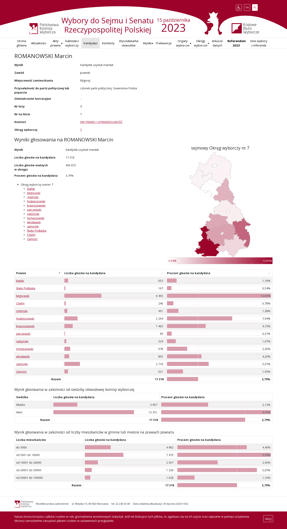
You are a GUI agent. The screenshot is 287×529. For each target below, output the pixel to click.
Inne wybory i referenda (258, 43)
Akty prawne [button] (55, 43)
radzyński (33, 214)
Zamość (32, 239)
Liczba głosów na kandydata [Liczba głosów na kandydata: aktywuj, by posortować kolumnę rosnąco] (84, 273)
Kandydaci (90, 43)
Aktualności (38, 43)
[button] (147, 43)
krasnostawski (36, 205)
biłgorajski (33, 193)
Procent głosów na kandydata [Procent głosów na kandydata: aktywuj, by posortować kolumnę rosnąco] (188, 273)
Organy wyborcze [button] (183, 43)
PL (256, 6)
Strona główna (22, 43)
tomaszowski (35, 218)
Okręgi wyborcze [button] (200, 43)
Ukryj (268, 519)
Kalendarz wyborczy (72, 43)
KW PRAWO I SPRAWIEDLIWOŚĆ (101, 122)
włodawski (34, 222)
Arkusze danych (217, 43)
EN (247, 6)
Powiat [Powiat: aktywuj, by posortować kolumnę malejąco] (21, 273)
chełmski (32, 197)
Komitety (108, 43)
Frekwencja (163, 43)
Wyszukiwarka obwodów (128, 43)
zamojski (33, 226)
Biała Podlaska (36, 230)
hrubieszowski (36, 201)
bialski (31, 189)
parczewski (34, 210)
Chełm (31, 235)
